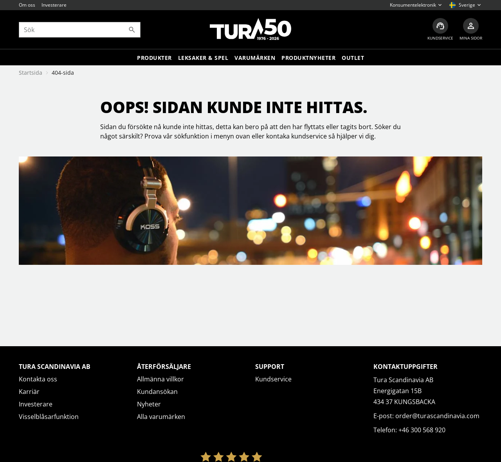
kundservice (309, 136)
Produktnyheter (308, 57)
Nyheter (149, 404)
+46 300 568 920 (421, 430)
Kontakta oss (38, 379)
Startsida (30, 72)
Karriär (29, 391)
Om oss (27, 5)
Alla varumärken (161, 416)
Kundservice (273, 379)
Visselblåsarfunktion (49, 416)
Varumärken (254, 57)
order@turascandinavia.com (437, 416)
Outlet (353, 57)
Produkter (154, 57)
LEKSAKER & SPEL (203, 57)
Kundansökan (157, 391)
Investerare (54, 5)
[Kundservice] (440, 29)
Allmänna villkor (160, 379)
